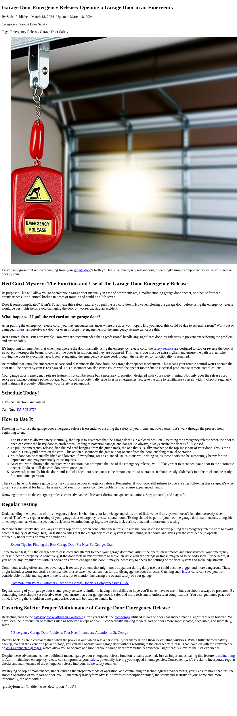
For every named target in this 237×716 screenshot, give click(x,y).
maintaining (226, 655)
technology (122, 617)
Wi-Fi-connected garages (23, 648)
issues (186, 571)
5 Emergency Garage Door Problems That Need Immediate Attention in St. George (69, 632)
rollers (20, 329)
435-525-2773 (26, 410)
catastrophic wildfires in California (58, 617)
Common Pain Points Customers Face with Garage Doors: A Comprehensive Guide (70, 583)
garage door (82, 270)
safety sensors (163, 348)
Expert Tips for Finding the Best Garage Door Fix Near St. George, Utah (62, 544)
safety (94, 659)
